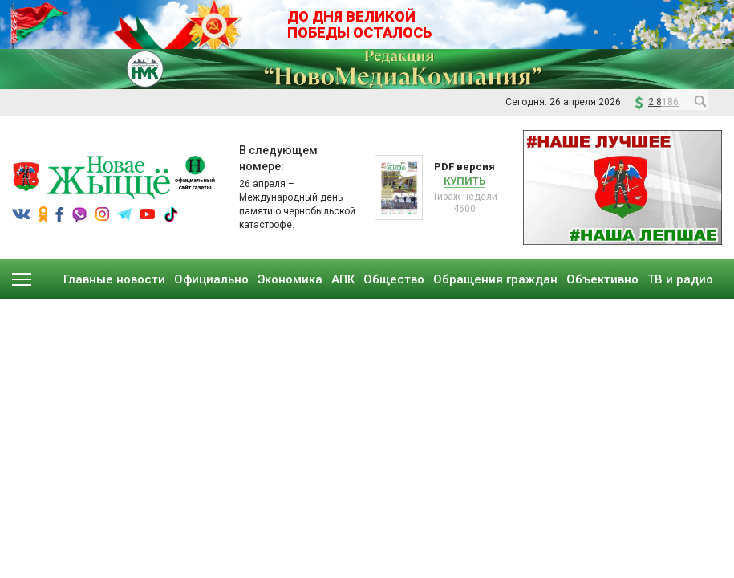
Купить (464, 181)
